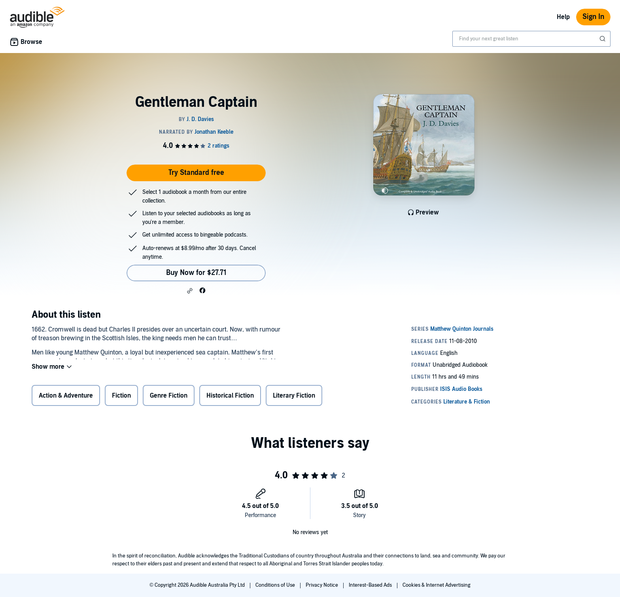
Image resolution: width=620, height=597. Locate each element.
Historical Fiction (230, 397)
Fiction (121, 397)
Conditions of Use (275, 585)
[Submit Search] (603, 39)
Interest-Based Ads (371, 585)
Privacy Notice (322, 585)
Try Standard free (196, 173)
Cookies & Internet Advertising (437, 585)
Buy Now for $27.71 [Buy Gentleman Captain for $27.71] (196, 273)
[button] (190, 291)
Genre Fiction (168, 397)
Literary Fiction (294, 397)
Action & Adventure (66, 397)
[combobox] (531, 39)
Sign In (593, 17)
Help (563, 17)
